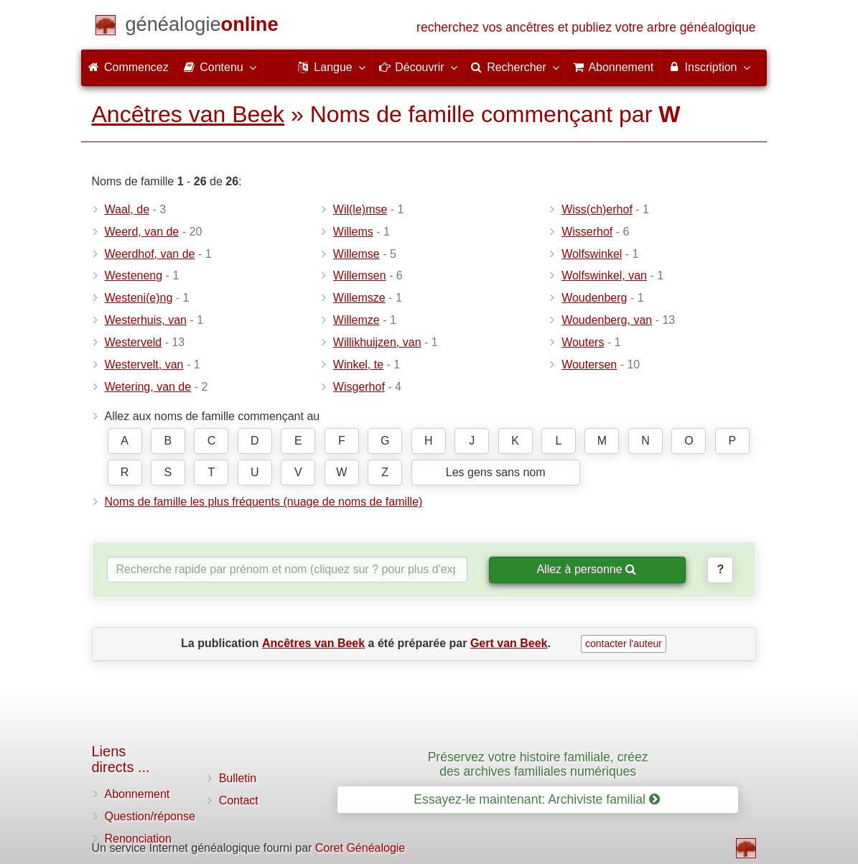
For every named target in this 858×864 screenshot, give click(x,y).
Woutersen (589, 364)
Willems (353, 232)
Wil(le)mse (360, 209)
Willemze (356, 320)
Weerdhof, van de (150, 254)
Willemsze (359, 298)
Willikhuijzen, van (377, 342)
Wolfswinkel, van (604, 275)
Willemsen (359, 275)
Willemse (356, 254)
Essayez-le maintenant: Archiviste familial (537, 799)
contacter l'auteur (623, 643)
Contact (238, 800)
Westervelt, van (144, 364)
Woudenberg (594, 298)
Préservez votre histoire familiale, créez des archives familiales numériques (538, 764)
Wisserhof (586, 232)
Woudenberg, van (606, 320)
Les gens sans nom (496, 472)
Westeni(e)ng (139, 298)
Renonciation (138, 838)
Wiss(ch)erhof (597, 209)
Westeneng (134, 275)
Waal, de (127, 209)
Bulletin (237, 778)
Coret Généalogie (360, 848)
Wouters (582, 342)
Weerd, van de (142, 232)
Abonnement (137, 794)
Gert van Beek (509, 643)
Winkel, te (358, 364)
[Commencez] (202, 27)
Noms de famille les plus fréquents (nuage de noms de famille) (264, 502)
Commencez (128, 67)
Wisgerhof (359, 387)
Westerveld (133, 342)
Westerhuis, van (146, 320)
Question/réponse (150, 816)
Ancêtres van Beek (188, 114)
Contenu (219, 67)
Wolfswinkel (591, 254)
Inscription (708, 67)
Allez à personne (586, 569)
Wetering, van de (148, 387)
